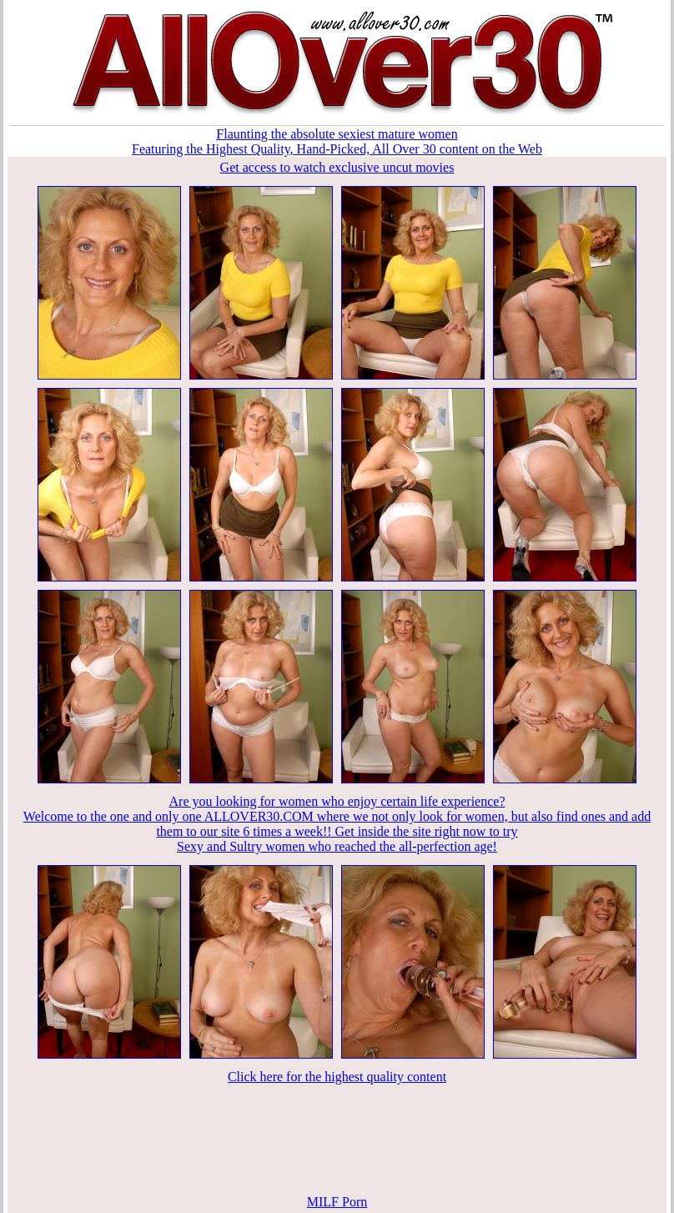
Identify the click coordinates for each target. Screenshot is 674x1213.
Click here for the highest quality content (337, 1077)
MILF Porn (337, 1202)
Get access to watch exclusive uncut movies (337, 167)
